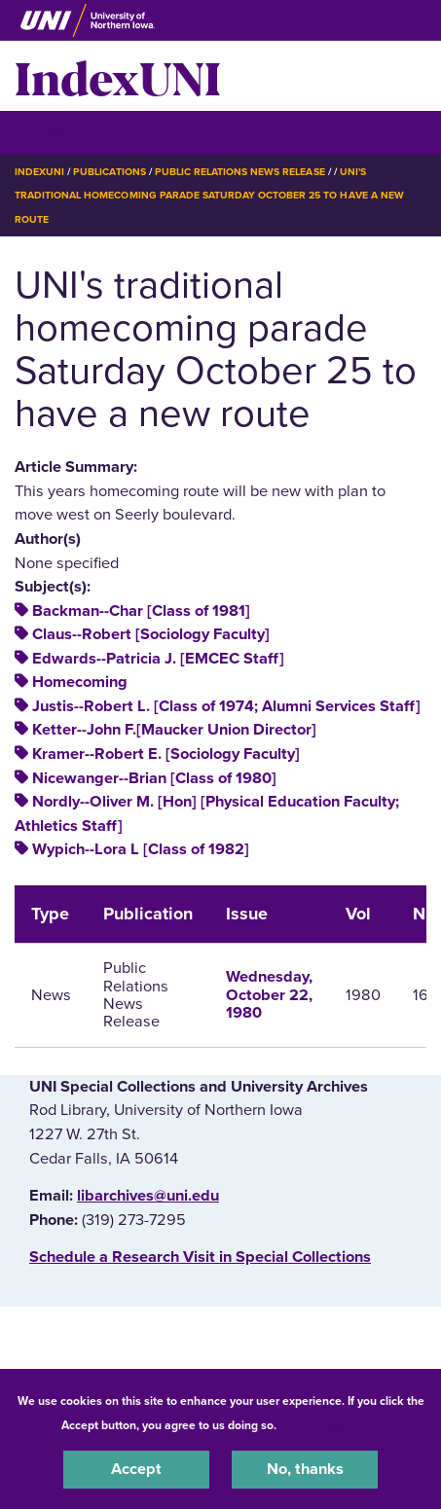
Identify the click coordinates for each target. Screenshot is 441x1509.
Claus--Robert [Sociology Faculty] (151, 634)
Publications (109, 171)
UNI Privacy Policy (331, 1425)
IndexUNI (118, 76)
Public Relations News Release (240, 171)
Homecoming (80, 682)
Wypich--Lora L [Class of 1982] (140, 849)
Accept (136, 1469)
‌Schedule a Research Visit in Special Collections (200, 1257)
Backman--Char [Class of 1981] (141, 611)
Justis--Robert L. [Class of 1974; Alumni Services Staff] (226, 706)
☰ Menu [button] (49, 132)
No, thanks (305, 1469)
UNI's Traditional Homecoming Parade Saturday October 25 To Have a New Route (209, 195)
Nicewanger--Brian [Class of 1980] (154, 778)
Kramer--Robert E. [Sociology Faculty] (166, 754)
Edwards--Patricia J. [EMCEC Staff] (158, 658)
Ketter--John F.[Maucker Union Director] (174, 729)
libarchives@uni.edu (148, 1195)
